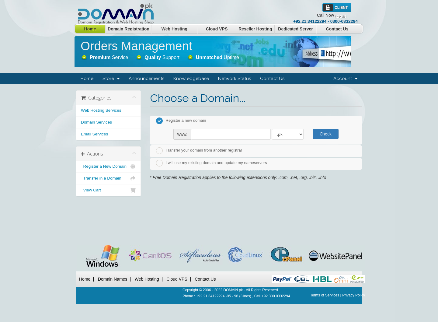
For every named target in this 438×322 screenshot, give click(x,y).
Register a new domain (181, 120)
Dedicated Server (295, 28)
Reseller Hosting (255, 28)
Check (326, 134)
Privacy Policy (353, 295)
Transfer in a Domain (108, 178)
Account (345, 78)
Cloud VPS (217, 28)
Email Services (94, 134)
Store (111, 78)
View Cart (108, 190)
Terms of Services (324, 295)
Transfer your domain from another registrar (199, 150)
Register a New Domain (108, 166)
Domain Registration (128, 28)
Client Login (341, 8)
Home (90, 28)
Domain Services (96, 122)
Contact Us (337, 28)
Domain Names (112, 279)
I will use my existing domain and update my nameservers (211, 163)
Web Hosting (174, 28)
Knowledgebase (191, 78)
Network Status (234, 78)
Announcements (146, 78)
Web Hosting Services (101, 110)
